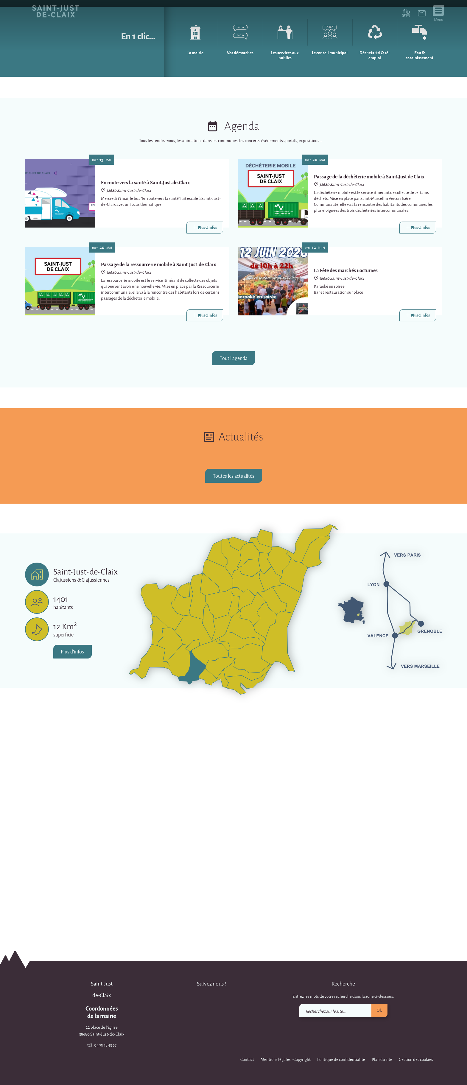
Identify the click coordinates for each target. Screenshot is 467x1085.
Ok (379, 1010)
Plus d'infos (72, 878)
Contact (247, 1059)
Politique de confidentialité (341, 1059)
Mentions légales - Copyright (286, 1059)
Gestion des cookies (416, 1059)
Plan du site (382, 1059)
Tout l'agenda (233, 585)
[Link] (204, 454)
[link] (422, 14)
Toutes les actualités (233, 702)
